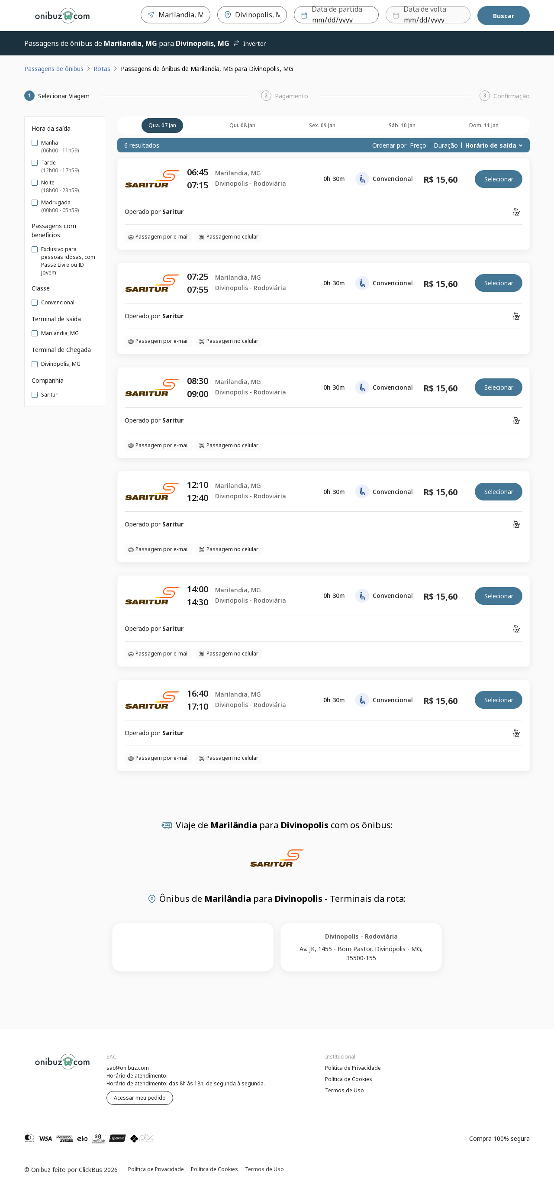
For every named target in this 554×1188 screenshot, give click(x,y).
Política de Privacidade (353, 1068)
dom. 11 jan (484, 125)
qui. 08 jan (242, 125)
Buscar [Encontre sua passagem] (503, 16)
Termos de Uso (344, 1090)
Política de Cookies (348, 1079)
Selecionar (498, 179)
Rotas (101, 69)
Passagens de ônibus (54, 69)
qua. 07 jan (162, 125)
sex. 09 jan (322, 125)
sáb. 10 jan (402, 125)
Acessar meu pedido (140, 1097)
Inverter (249, 43)
